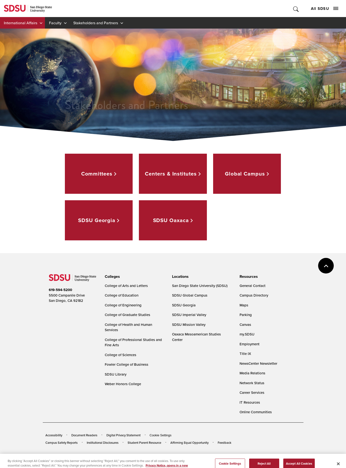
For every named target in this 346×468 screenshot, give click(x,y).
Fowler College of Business (126, 364)
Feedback (224, 442)
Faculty (55, 22)
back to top (326, 266)
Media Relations (252, 373)
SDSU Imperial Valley (189, 314)
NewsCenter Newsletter (258, 363)
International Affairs (20, 22)
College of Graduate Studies (127, 314)
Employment (250, 343)
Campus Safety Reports (61, 442)
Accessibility (53, 435)
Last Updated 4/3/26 (143, 455)
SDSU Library (115, 374)
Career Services (252, 392)
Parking (246, 314)
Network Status (252, 382)
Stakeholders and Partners (95, 22)
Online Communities (256, 411)
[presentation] (111, 276)
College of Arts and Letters (126, 285)
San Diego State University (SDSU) (200, 285)
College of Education (121, 295)
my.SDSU (247, 334)
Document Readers (84, 435)
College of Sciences (120, 354)
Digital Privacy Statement (123, 435)
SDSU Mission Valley (188, 324)
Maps (244, 305)
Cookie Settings (161, 435)
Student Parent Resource (144, 442)
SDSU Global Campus (189, 295)
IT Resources (250, 402)
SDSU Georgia (184, 305)
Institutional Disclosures (102, 442)
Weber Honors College (123, 383)
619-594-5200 (60, 289)
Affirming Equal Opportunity (189, 442)
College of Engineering (123, 305)
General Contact (253, 285)
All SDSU (324, 8)
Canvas (245, 324)
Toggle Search (296, 8)
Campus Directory (254, 295)
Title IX (245, 353)
